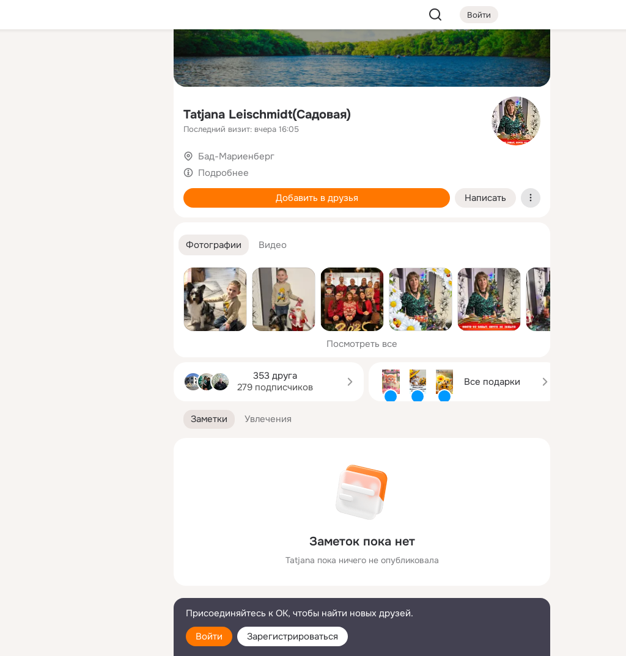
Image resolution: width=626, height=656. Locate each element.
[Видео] (137, 112)
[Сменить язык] (83, 588)
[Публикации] (29, 112)
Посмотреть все (361, 344)
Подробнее (223, 173)
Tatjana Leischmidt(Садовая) (267, 114)
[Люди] (83, 112)
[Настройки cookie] (83, 640)
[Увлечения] (83, 59)
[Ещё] (83, 561)
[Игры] (137, 166)
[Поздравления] (83, 166)
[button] (214, 245)
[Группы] (137, 59)
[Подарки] (29, 166)
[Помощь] (29, 220)
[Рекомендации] (83, 220)
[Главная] (29, 59)
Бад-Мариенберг (236, 156)
